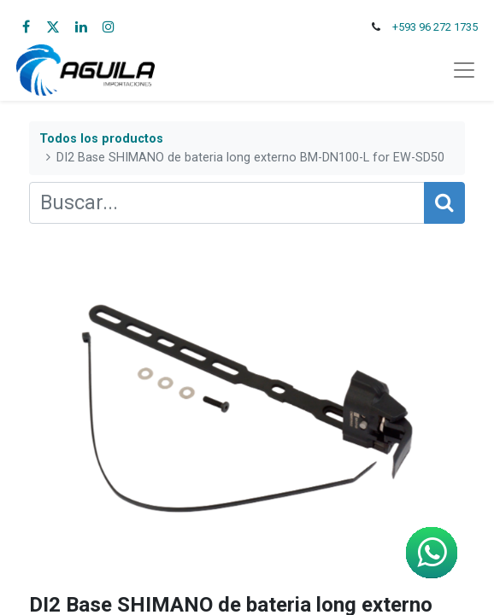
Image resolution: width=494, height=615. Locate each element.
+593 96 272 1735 (435, 26)
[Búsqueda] (444, 203)
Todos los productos (101, 139)
